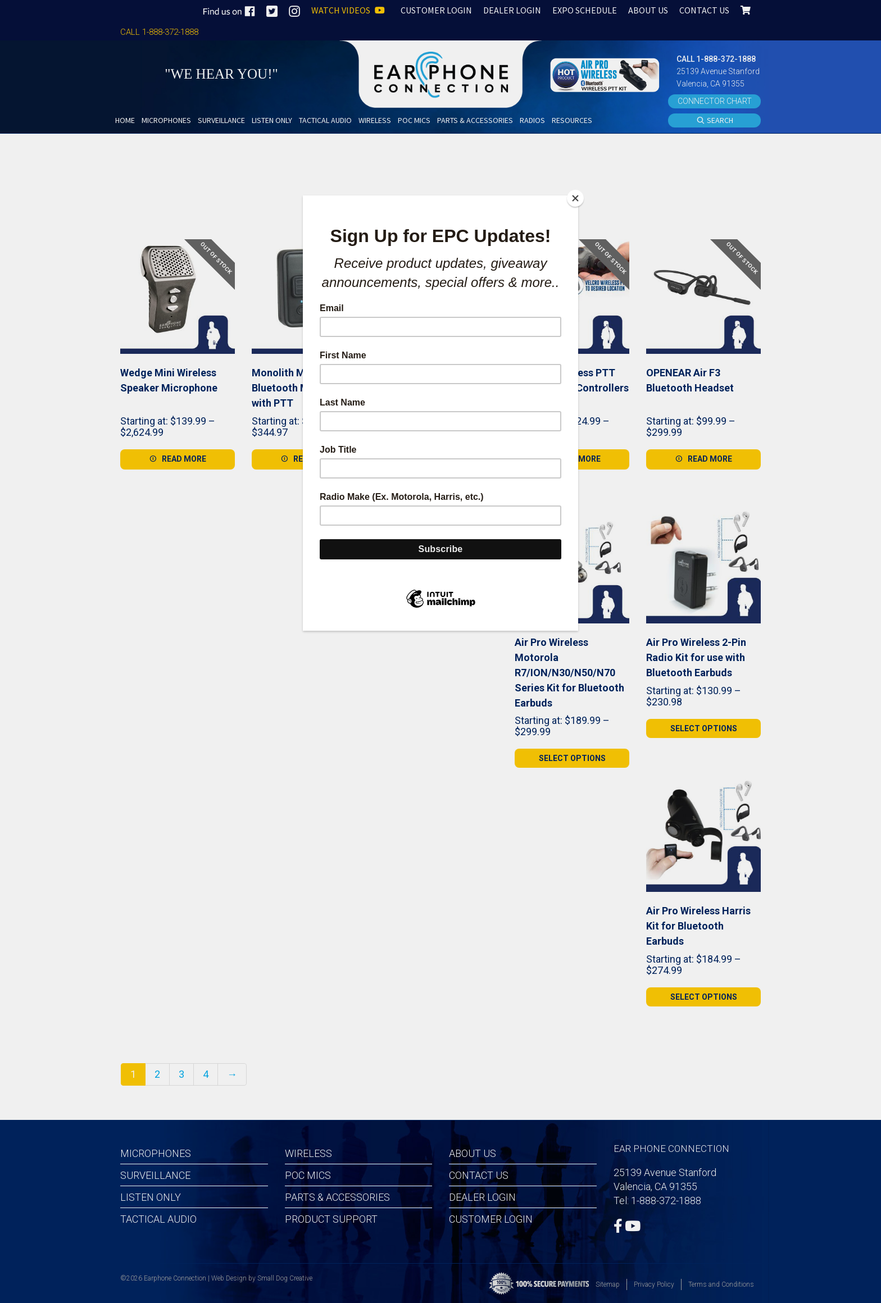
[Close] (575, 198)
